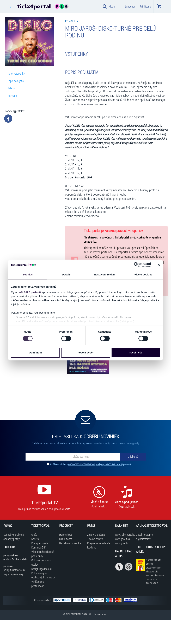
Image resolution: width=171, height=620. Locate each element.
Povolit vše (135, 352)
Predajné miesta (39, 543)
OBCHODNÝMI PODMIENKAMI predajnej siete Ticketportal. (94, 464)
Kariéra (35, 539)
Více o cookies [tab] (143, 274)
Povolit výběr (85, 352)
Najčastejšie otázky (13, 574)
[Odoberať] (133, 457)
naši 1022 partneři (29, 292)
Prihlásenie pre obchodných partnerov (43, 575)
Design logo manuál (41, 569)
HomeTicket (65, 534)
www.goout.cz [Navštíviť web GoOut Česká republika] (122, 543)
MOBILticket (65, 539)
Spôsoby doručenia (13, 534)
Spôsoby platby (11, 539)
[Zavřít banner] (159, 264)
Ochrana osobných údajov (41, 562)
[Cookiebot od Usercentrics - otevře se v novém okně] (136, 264)
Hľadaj (109, 6)
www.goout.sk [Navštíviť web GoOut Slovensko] (122, 539)
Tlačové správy (95, 539)
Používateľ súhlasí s (90, 464)
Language (130, 6)
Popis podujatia (16, 81)
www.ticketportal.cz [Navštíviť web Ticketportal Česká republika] (124, 534)
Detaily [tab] (66, 274)
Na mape (12, 95)
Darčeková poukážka (70, 543)
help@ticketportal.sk (14, 570)
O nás (34, 534)
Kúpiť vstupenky (16, 73)
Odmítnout (35, 352)
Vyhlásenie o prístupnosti (37, 584)
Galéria (11, 88)
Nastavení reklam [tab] (104, 274)
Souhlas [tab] (28, 274)
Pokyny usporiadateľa (98, 543)
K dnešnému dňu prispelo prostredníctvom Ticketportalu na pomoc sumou (155, 571)
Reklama (91, 547)
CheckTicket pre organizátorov (144, 537)
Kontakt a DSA (38, 547)
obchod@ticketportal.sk (15, 559)
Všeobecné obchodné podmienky (42, 554)
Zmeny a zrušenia (96, 534)
